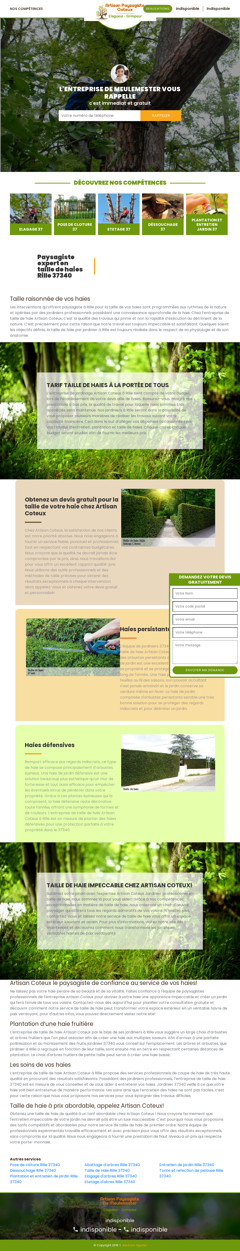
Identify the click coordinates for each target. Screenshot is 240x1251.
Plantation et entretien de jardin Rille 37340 (44, 1179)
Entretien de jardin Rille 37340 (186, 1165)
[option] (31, 214)
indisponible (95, 1229)
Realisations (157, 8)
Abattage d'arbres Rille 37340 (112, 1165)
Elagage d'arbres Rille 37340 (110, 1176)
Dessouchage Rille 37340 (33, 1170)
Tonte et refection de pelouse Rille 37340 (191, 1173)
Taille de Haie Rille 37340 (107, 1170)
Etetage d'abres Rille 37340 (109, 1182)
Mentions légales (134, 1245)
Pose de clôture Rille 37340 (35, 1165)
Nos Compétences (26, 8)
